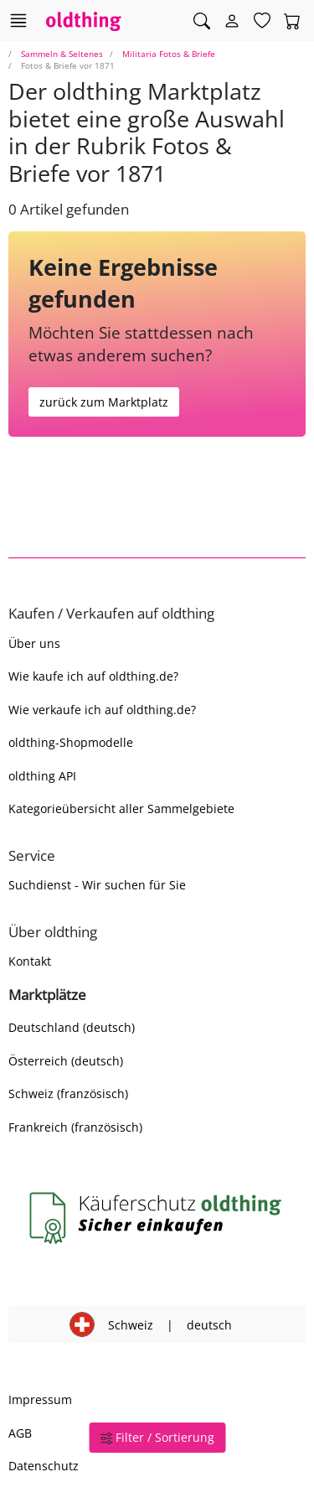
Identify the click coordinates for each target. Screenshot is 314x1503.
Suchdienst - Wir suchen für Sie (97, 885)
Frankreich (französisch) (75, 1127)
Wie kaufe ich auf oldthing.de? (93, 676)
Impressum (40, 1399)
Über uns (34, 643)
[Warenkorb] (292, 21)
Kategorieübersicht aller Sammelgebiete (121, 808)
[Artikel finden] (201, 21)
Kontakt (29, 961)
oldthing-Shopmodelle (70, 742)
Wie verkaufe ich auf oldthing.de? (102, 710)
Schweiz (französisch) (68, 1093)
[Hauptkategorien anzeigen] (18, 21)
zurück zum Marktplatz (103, 402)
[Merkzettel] (262, 21)
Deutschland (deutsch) (71, 1027)
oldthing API (42, 776)
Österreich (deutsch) (65, 1061)
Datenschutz (43, 1466)
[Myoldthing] (232, 21)
